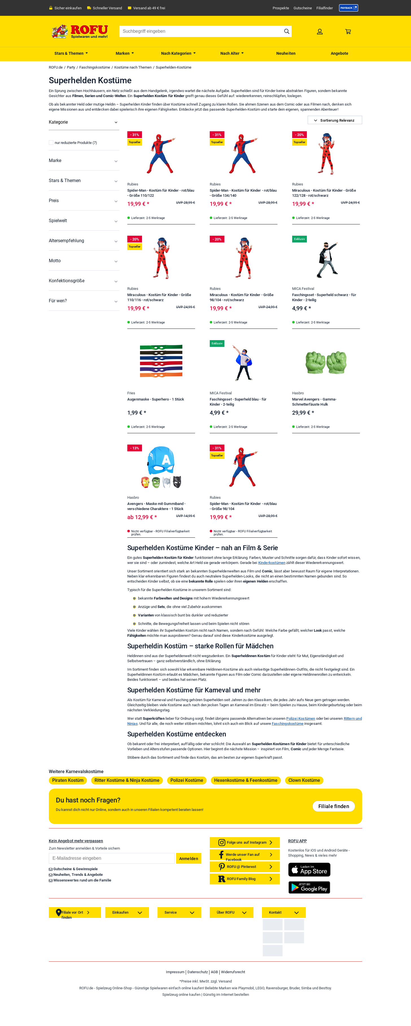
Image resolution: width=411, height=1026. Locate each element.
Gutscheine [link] (303, 8)
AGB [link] (214, 999)
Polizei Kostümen (300, 718)
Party (71, 67)
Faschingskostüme (94, 67)
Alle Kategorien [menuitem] (63, 133)
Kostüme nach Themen (133, 67)
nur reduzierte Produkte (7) (73, 200)
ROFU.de (56, 67)
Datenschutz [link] (197, 999)
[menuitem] (71, 52)
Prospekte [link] (281, 8)
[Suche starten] (287, 31)
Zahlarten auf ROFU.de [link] (282, 929)
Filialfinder (324, 8)
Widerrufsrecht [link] (233, 999)
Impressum (175, 999)
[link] (348, 8)
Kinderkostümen (272, 563)
